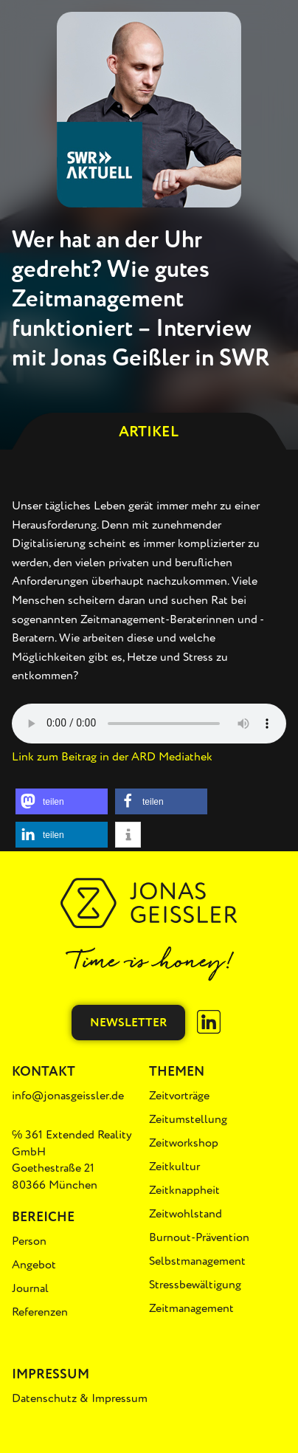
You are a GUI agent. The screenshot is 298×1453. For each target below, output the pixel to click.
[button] (61, 801)
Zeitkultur (174, 1166)
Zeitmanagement (191, 1308)
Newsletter (128, 1022)
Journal (30, 1288)
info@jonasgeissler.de (68, 1095)
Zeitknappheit (184, 1190)
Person (29, 1241)
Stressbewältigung (195, 1284)
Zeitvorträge (179, 1095)
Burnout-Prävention (199, 1237)
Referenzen (40, 1312)
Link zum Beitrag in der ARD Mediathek (112, 756)
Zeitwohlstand (185, 1213)
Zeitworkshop (183, 1143)
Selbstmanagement (197, 1261)
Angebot (34, 1264)
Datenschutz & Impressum (80, 1398)
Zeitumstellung (188, 1119)
